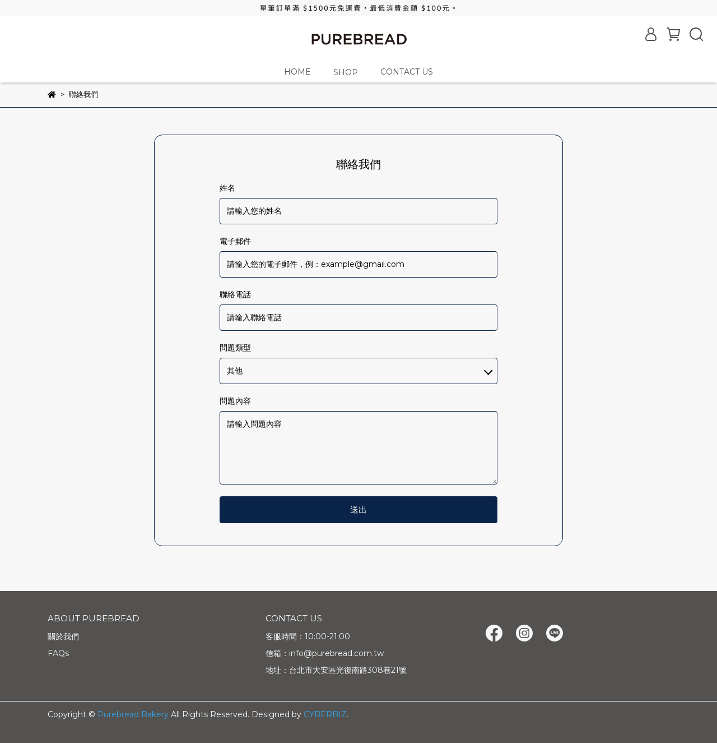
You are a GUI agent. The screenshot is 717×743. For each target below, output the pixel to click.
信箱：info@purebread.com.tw (325, 653)
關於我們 (63, 636)
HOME (297, 72)
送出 (358, 509)
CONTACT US (406, 72)
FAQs (58, 653)
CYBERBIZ (325, 714)
